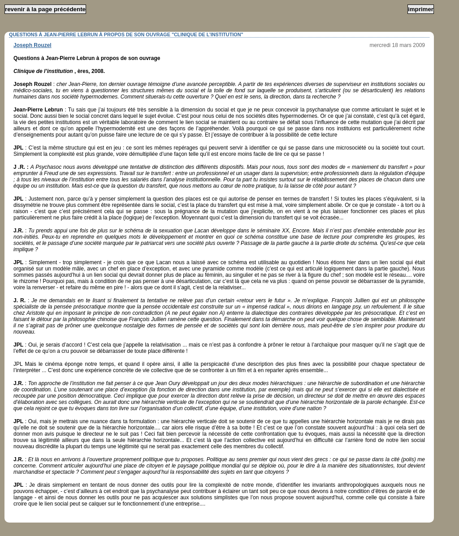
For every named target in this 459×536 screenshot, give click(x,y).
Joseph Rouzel (32, 45)
